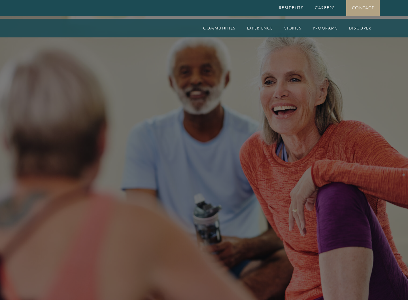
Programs (325, 28)
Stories (293, 28)
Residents (291, 7)
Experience (260, 28)
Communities (219, 28)
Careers (325, 7)
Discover (360, 28)
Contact (363, 7)
